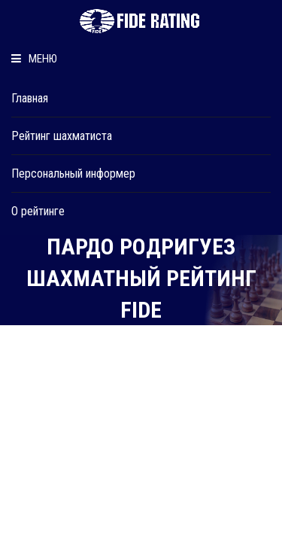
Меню (34, 58)
